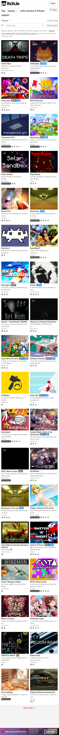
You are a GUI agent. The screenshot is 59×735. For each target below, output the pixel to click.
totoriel (3, 179)
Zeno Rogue (34, 179)
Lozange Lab (34, 400)
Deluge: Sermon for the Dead (42, 508)
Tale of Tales (5, 550)
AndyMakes (5, 660)
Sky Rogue (5, 285)
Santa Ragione (35, 363)
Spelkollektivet (35, 68)
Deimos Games (35, 660)
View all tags (52, 25)
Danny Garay (34, 439)
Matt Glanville (35, 550)
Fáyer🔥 (4, 697)
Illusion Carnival (7, 618)
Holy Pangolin (6, 437)
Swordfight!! (35, 248)
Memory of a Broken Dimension (43, 322)
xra (31, 326)
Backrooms (34, 211)
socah (32, 513)
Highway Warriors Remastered (42, 692)
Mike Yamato (5, 476)
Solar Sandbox (7, 174)
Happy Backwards (36, 476)
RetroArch (5, 248)
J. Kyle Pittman (6, 363)
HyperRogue (35, 174)
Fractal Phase (5, 290)
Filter (53, 10)
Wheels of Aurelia (37, 358)
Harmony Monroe (36, 586)
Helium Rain (35, 655)
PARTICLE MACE (8, 655)
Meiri (32, 623)
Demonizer (5, 101)
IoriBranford (5, 105)
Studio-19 (33, 253)
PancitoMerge (7, 692)
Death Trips (6, 63)
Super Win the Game (9, 358)
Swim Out (34, 395)
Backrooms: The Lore (9, 508)
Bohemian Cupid (37, 618)
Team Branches (35, 105)
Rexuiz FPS (5, 211)
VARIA (3, 142)
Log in (53, 3)
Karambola (5, 432)
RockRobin (34, 471)
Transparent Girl (7, 137)
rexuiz (3, 216)
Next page (28, 707)
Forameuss (5, 68)
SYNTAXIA (34, 64)
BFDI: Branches (36, 100)
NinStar (4, 400)
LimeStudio (5, 326)
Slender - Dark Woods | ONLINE (14, 322)
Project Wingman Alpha (11, 582)
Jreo (31, 697)
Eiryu (32, 290)
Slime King (34, 137)
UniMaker (5, 395)
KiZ (2, 623)
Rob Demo (34, 142)
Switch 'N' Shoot (37, 545)
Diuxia (33, 285)
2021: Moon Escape (9, 471)
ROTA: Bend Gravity (38, 582)
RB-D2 (3, 586)
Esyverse (33, 216)
